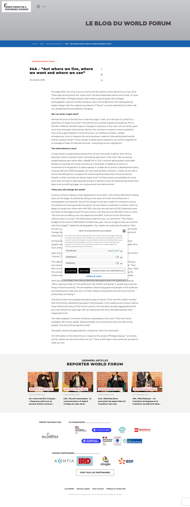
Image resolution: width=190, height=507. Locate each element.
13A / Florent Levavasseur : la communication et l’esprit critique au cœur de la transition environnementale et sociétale (77, 401)
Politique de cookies (93, 276)
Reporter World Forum (54, 44)
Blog (41, 44)
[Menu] (38, 6)
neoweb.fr (119, 494)
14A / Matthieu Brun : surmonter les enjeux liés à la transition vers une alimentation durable (112, 401)
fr (43, 7)
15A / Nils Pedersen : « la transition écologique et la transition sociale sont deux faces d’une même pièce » (146, 401)
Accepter (71, 271)
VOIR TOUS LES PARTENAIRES (95, 472)
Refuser (84, 271)
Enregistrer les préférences (108, 271)
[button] (124, 231)
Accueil (34, 44)
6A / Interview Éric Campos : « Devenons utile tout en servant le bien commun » (42, 401)
